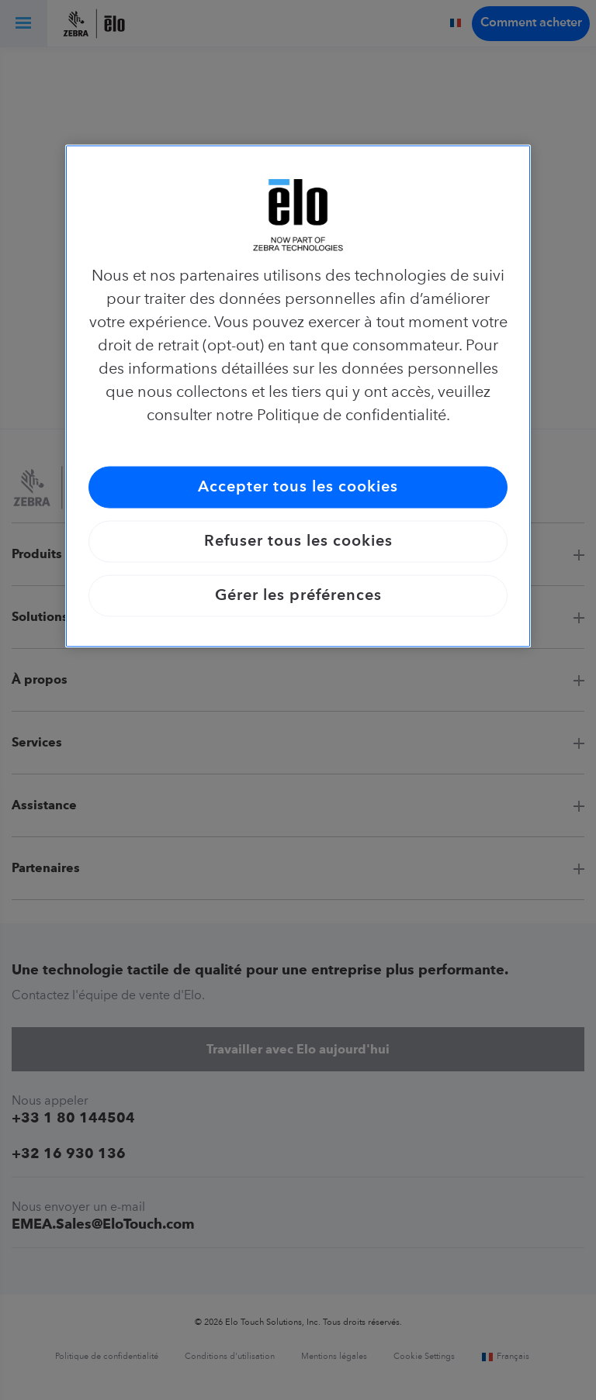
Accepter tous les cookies (298, 487)
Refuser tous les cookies (298, 542)
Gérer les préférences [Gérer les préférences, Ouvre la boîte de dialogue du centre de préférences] (298, 596)
